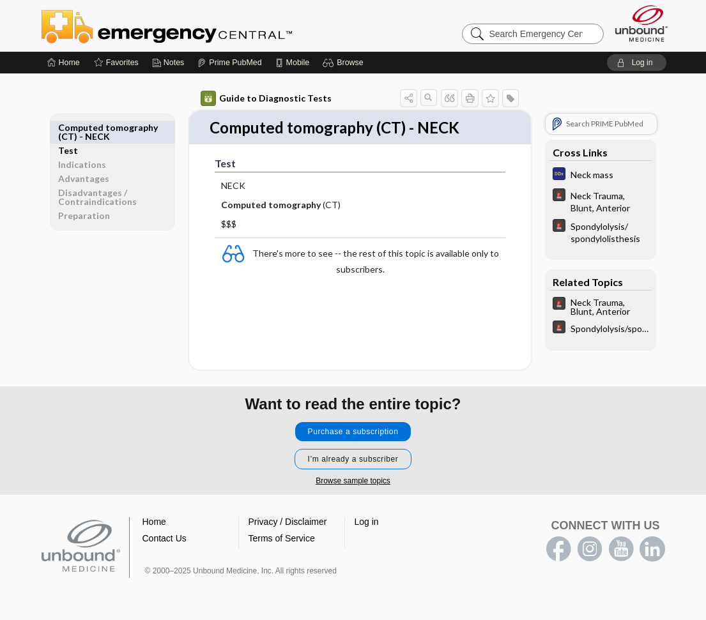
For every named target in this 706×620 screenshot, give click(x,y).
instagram (589, 550)
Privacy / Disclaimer (288, 522)
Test (68, 127)
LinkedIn (652, 550)
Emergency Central (200, 25)
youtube (621, 550)
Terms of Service (282, 539)
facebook (558, 550)
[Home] (63, 62)
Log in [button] (367, 522)
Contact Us (164, 539)
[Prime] (229, 62)
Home (154, 522)
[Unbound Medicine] (641, 23)
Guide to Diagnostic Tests (266, 98)
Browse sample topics (353, 481)
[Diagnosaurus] (600, 175)
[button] (345, 62)
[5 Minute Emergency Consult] (600, 201)
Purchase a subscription (353, 432)
